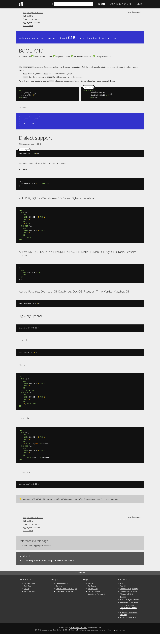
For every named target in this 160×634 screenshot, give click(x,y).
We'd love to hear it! (65, 559)
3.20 (63, 38)
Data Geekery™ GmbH (79, 627)
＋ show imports (88, 86)
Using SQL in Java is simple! (129, 599)
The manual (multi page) (128, 590)
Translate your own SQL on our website (101, 498)
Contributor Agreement (96, 593)
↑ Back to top (80, 571)
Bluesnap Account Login (64, 590)
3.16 (90, 38)
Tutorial (123, 585)
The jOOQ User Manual (33, 12)
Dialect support (35, 137)
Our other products (127, 604)
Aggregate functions (31, 22)
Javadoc (123, 596)
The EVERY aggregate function (37, 544)
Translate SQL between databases (128, 608)
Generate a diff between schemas (129, 613)
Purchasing (92, 585)
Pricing (121, 3)
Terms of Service (94, 590)
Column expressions (31, 19)
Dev (39, 38)
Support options (62, 582)
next (139, 12)
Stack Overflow (29, 590)
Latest (51, 38)
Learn (101, 3)
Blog (139, 3)
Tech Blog (27, 585)
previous (132, 12)
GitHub (26, 588)
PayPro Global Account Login (66, 588)
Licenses (91, 582)
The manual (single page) (129, 588)
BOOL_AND (28, 25)
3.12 (114, 38)
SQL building (28, 16)
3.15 (96, 38)
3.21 (57, 38)
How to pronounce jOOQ (129, 616)
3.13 (108, 38)
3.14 (102, 38)
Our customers (29, 582)
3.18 (79, 38)
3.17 (85, 38)
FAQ (121, 582)
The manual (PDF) (126, 593)
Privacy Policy (93, 588)
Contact (59, 585)
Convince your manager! (129, 601)
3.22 (44, 38)
